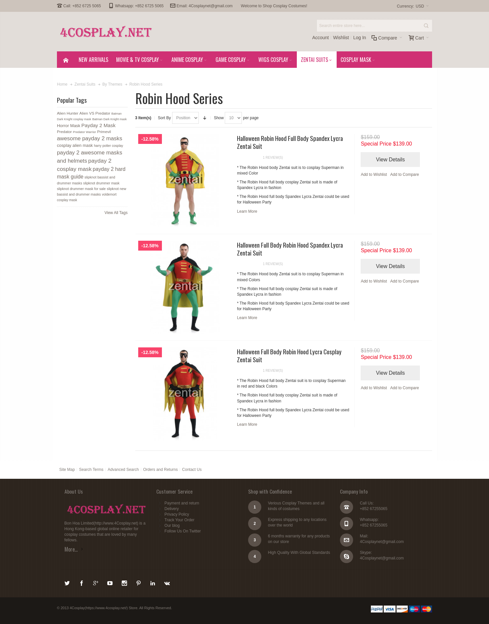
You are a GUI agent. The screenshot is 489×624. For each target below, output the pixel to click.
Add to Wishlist (374, 174)
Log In (359, 37)
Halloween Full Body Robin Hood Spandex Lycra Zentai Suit (290, 248)
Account (320, 37)
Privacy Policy (177, 514)
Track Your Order (179, 520)
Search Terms (91, 469)
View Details (390, 159)
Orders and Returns (160, 469)
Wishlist (341, 37)
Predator (64, 131)
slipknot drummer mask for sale (81, 189)
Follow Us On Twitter (183, 531)
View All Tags (115, 212)
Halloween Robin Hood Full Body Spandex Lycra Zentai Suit (290, 141)
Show (219, 118)
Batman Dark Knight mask (109, 119)
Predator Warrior (84, 132)
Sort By (164, 118)
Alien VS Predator (94, 113)
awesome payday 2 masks (89, 138)
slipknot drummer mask (101, 183)
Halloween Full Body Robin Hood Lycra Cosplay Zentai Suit (289, 355)
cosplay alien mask (75, 145)
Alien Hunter (67, 113)
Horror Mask (68, 125)
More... (71, 549)
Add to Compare (404, 174)
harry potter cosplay (108, 146)
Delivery (172, 508)
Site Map (67, 469)
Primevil (104, 131)
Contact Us (191, 469)
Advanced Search (123, 469)
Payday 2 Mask (98, 125)
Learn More (247, 211)
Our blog (172, 525)
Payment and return (182, 503)
